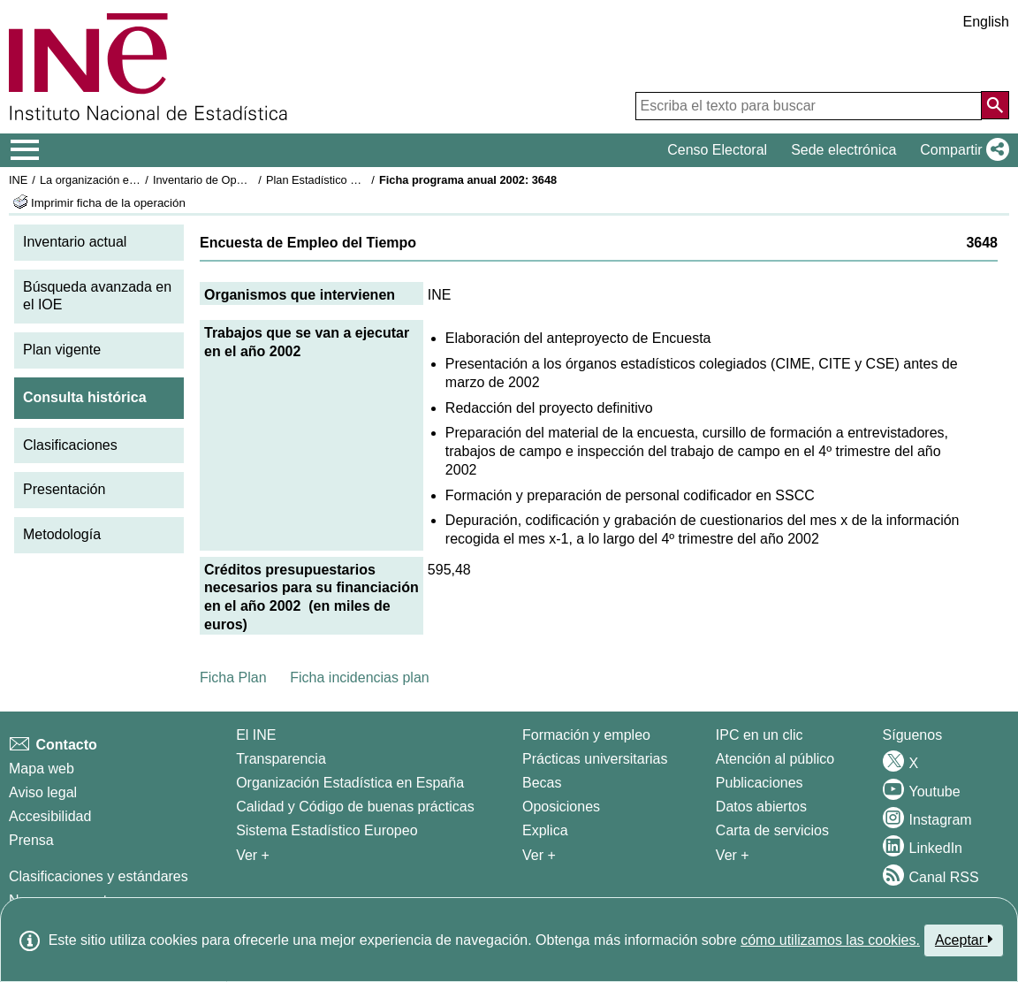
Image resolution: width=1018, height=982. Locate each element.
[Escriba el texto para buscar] (808, 106)
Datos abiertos (761, 806)
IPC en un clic (759, 734)
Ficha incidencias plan (359, 677)
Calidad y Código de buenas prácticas (355, 806)
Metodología (62, 534)
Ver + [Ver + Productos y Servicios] (732, 855)
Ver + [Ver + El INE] (253, 855)
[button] (961, 150)
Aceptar (963, 940)
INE (18, 180)
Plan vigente (62, 349)
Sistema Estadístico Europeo (326, 830)
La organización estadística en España (137, 180)
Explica (545, 830)
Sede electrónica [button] (843, 149)
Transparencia (281, 758)
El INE (256, 734)
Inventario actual (74, 241)
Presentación (64, 489)
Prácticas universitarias (595, 758)
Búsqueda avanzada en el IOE (97, 296)
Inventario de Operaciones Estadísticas (251, 180)
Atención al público (775, 758)
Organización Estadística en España (350, 782)
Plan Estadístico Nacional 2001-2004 (359, 180)
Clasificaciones (70, 445)
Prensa (31, 840)
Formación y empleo (586, 734)
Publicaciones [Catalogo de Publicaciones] (759, 782)
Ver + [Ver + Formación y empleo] (539, 855)
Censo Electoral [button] (717, 149)
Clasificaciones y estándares (98, 876)
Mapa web (41, 768)
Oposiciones (561, 806)
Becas (541, 782)
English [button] (986, 21)
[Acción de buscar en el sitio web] (995, 105)
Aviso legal (43, 792)
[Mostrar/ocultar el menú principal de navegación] (25, 150)
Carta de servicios (772, 830)
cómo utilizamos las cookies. (830, 940)
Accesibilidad (50, 816)
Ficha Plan (233, 677)
